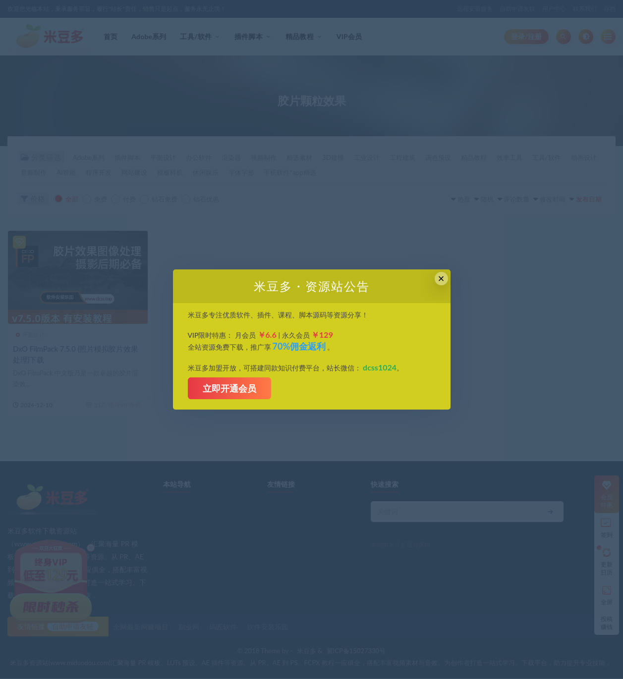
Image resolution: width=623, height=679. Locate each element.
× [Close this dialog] (441, 278)
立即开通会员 (229, 388)
